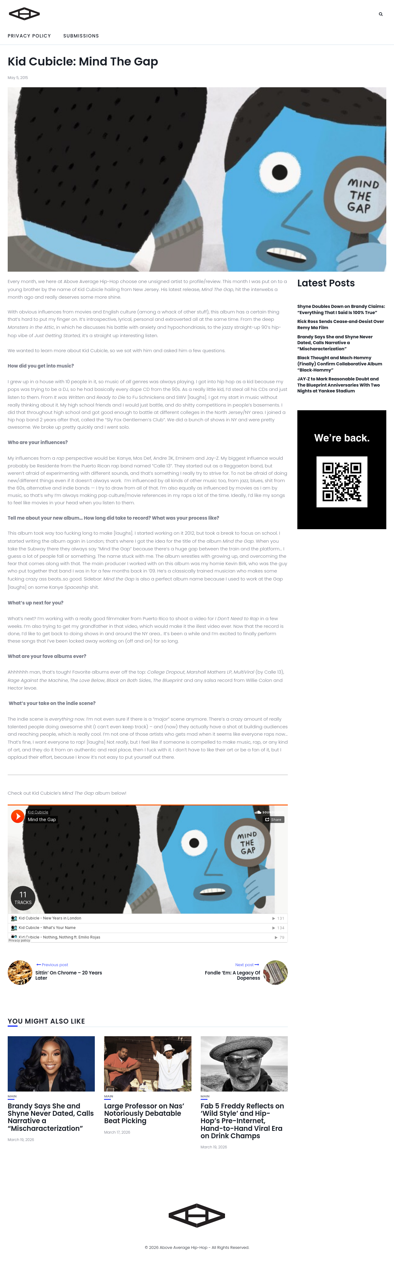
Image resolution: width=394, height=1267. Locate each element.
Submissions (81, 36)
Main (12, 1096)
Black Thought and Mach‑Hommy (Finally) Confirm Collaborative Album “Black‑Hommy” (339, 364)
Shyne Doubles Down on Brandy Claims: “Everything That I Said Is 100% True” (341, 310)
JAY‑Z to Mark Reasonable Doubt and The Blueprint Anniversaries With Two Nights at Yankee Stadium (338, 385)
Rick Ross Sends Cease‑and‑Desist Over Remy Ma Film (340, 325)
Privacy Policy (29, 36)
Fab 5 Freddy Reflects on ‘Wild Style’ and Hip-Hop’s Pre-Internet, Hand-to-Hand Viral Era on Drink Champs (242, 1121)
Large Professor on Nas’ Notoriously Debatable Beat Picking (144, 1113)
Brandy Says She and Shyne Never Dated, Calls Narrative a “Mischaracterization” (51, 1117)
